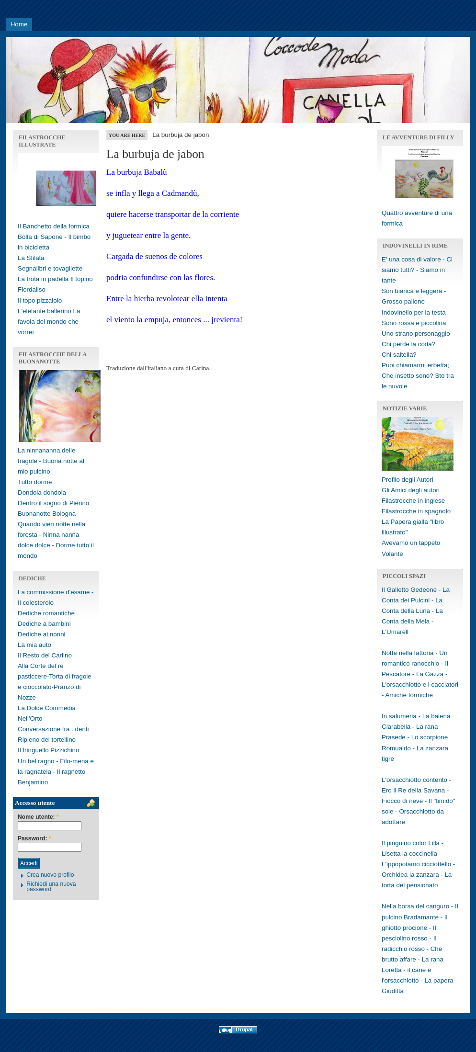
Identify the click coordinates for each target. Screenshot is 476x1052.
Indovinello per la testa (414, 312)
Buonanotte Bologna (47, 513)
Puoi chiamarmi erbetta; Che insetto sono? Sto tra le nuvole (418, 376)
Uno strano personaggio (416, 333)
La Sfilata (31, 257)
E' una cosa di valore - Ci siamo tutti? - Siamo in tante (417, 270)
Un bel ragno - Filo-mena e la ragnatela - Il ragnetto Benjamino (56, 772)
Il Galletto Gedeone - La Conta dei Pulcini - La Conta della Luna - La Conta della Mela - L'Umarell (416, 610)
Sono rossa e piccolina (414, 323)
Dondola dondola (42, 492)
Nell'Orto (30, 718)
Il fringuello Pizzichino (48, 750)
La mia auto (34, 644)
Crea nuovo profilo (50, 874)
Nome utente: (38, 817)
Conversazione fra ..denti (53, 729)
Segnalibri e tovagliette (50, 268)
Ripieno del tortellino (47, 739)
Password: (34, 838)
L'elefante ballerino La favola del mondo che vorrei (49, 321)
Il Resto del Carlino (45, 655)
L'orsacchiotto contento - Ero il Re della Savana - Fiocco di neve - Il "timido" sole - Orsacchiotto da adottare (418, 801)
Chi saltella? (399, 354)
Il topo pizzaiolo (40, 300)
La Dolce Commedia (47, 708)
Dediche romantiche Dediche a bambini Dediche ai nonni (46, 624)
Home (19, 24)
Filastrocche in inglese (413, 500)
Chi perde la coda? (408, 344)
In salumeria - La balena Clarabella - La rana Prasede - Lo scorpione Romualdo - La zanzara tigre (416, 737)
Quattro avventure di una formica (424, 213)
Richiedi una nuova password (51, 887)
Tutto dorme (35, 482)
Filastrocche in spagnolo (416, 511)
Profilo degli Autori (407, 479)
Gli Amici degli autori (411, 490)
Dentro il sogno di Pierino (53, 503)
